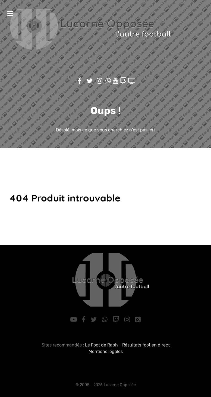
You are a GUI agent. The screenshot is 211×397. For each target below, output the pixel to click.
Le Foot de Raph (101, 345)
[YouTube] (74, 319)
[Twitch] (116, 319)
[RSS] (138, 319)
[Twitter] (94, 319)
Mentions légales (106, 351)
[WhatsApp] (105, 319)
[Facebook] (84, 319)
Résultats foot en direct (146, 345)
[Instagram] (127, 319)
